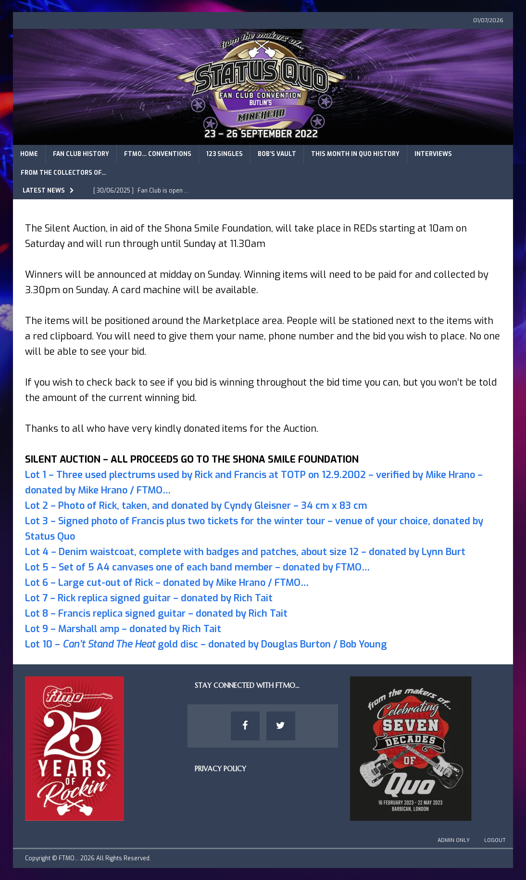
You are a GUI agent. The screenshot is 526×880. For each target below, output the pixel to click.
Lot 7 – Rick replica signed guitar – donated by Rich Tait (149, 598)
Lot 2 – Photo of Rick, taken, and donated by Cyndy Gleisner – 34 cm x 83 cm (196, 505)
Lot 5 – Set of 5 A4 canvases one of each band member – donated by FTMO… (197, 567)
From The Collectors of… (63, 173)
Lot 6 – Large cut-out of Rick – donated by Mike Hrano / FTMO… (167, 582)
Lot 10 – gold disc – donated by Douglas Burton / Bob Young (206, 644)
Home (29, 154)
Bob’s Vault (277, 154)
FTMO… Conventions (157, 154)
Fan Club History (81, 154)
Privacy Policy (220, 768)
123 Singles (224, 154)
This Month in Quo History (355, 154)
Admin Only (454, 840)
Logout (495, 840)
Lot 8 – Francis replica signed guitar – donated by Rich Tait (156, 613)
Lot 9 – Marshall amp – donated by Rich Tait (123, 628)
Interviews (433, 154)
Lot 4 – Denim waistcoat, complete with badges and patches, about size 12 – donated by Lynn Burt (245, 551)
